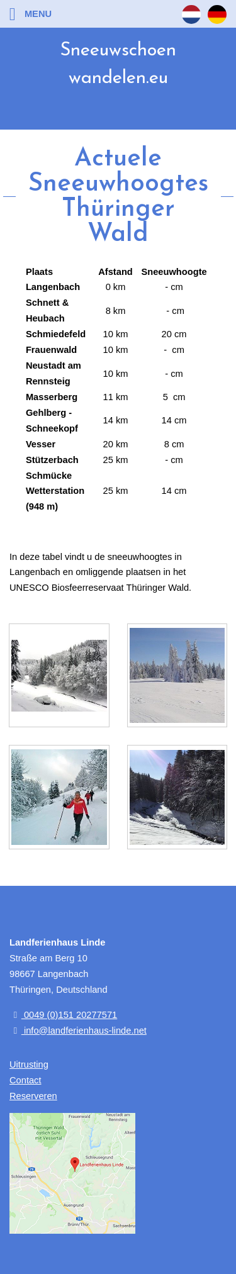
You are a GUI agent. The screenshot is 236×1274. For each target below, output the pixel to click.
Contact (25, 1080)
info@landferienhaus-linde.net (78, 1030)
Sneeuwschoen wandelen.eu (118, 64)
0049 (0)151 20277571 (63, 1015)
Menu (30, 14)
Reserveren (33, 1096)
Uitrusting (28, 1064)
